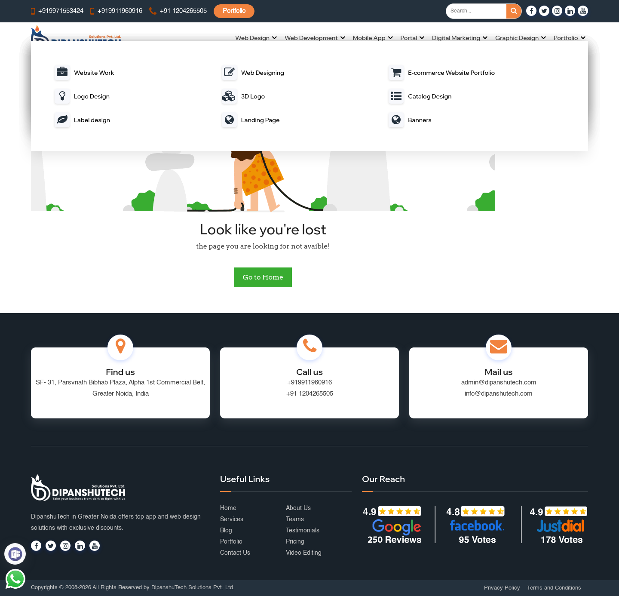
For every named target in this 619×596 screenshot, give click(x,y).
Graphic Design (517, 38)
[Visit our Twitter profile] (544, 11)
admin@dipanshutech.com (498, 382)
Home (228, 508)
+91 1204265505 (309, 393)
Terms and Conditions (554, 588)
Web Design (252, 38)
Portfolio (234, 11)
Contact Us (235, 553)
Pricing (295, 542)
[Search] (513, 11)
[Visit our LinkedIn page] (570, 11)
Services (231, 519)
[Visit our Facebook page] (531, 11)
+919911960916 (309, 382)
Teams (295, 519)
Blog (226, 531)
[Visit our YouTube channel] (583, 11)
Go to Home (263, 277)
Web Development (311, 38)
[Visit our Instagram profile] (557, 11)
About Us (298, 508)
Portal (408, 38)
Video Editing (304, 553)
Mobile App (369, 38)
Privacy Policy (502, 588)
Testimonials (302, 531)
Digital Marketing (456, 38)
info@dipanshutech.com (499, 393)
